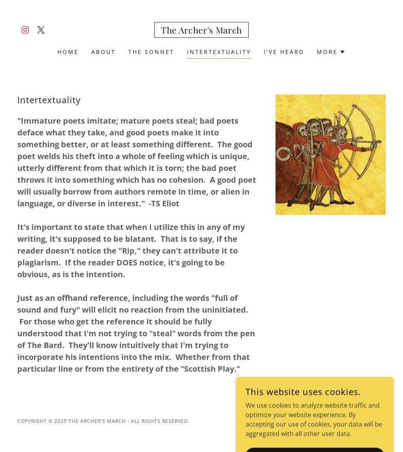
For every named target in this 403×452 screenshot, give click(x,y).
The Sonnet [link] (151, 52)
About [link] (103, 52)
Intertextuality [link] (219, 52)
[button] (331, 52)
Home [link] (68, 52)
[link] (25, 30)
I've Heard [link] (284, 52)
